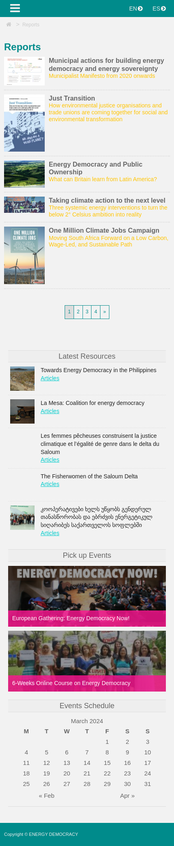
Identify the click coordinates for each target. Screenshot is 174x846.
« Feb (46, 795)
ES (159, 8)
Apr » (127, 795)
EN (136, 8)
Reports (30, 25)
